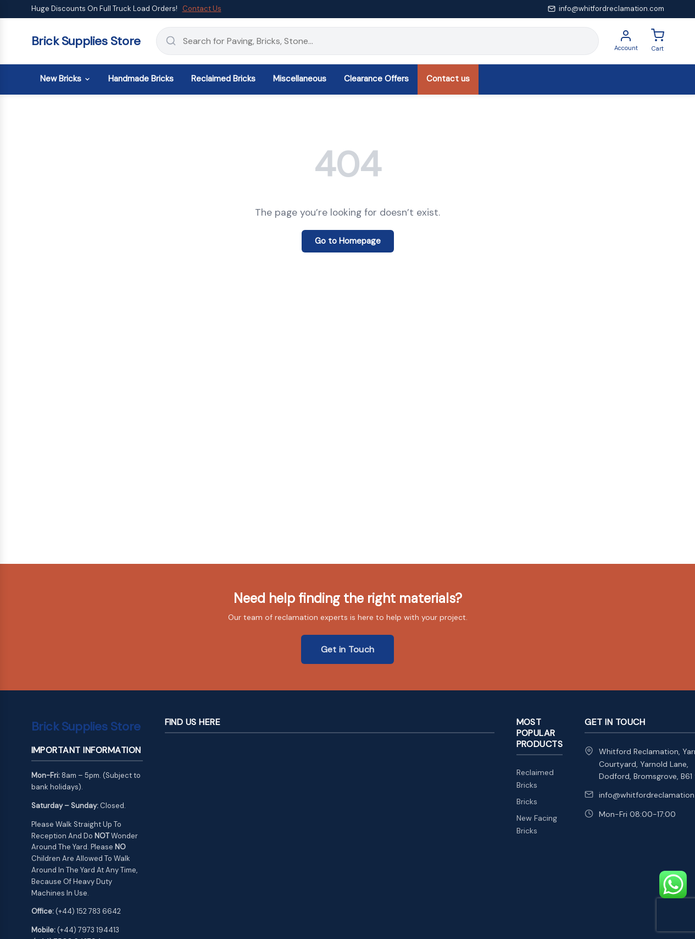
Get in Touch (348, 649)
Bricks (526, 801)
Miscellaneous (299, 78)
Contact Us (201, 8)
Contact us (448, 78)
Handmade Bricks (141, 78)
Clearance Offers (376, 78)
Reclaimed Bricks (223, 78)
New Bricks (65, 78)
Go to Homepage (348, 240)
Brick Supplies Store (86, 41)
